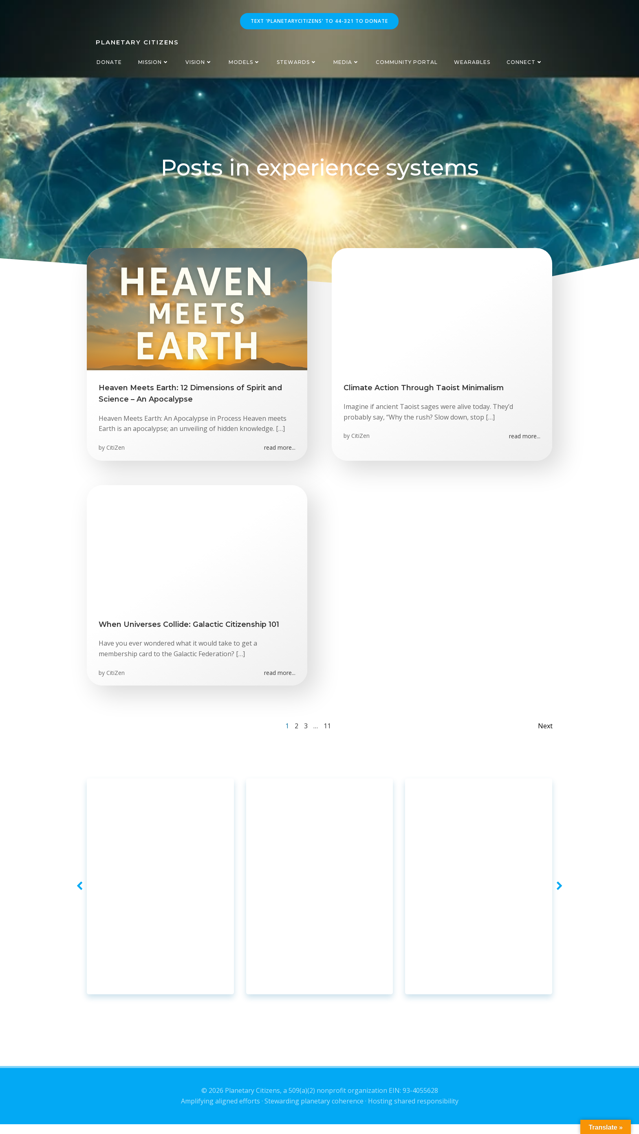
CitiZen (116, 450)
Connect (525, 62)
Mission (153, 62)
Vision (198, 62)
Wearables (472, 62)
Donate (109, 62)
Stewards (297, 62)
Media (346, 62)
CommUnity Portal (407, 62)
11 (327, 730)
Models (244, 62)
